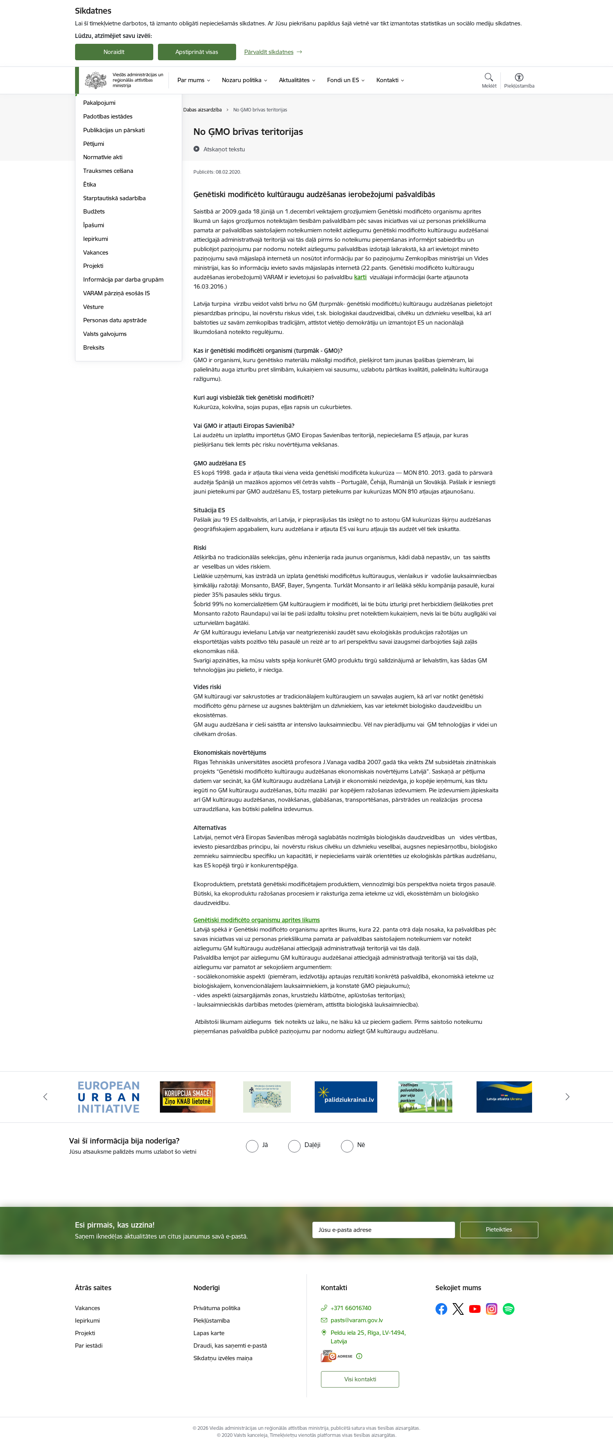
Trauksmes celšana (108, 254)
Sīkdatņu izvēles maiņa (223, 1358)
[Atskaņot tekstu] (224, 149)
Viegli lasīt (96, 145)
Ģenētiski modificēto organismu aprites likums (257, 920)
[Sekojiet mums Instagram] (492, 1308)
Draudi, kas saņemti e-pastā (230, 1345)
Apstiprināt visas (197, 52)
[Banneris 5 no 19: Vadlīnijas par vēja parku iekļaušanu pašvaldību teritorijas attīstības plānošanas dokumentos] (425, 1096)
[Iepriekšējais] (45, 1097)
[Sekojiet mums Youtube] (475, 1308)
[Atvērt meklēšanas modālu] (489, 81)
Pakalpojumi (99, 186)
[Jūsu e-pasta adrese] (383, 1230)
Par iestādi (88, 1345)
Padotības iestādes (108, 200)
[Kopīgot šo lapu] (519, 148)
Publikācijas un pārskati (114, 213)
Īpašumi (93, 308)
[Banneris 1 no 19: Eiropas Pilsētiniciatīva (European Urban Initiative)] (108, 1096)
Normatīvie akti (102, 240)
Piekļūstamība (212, 1320)
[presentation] (65, 1178)
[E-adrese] (336, 1356)
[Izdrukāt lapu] (519, 128)
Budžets (94, 295)
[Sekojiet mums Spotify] (508, 1309)
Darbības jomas (103, 173)
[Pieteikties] (499, 1230)
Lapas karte (209, 1333)
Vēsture (93, 390)
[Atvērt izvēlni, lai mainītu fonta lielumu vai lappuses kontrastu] (519, 81)
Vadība (92, 159)
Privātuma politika (217, 1308)
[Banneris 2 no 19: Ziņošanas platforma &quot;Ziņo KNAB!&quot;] (187, 1096)
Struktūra (95, 132)
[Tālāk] (568, 1097)
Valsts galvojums (105, 417)
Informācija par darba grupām (123, 363)
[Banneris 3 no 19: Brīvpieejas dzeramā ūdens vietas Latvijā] (267, 1096)
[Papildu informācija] (359, 1356)
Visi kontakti (360, 1379)
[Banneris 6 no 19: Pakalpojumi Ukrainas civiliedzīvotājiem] (504, 1096)
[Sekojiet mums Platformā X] (458, 1309)
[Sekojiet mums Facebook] (441, 1309)
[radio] (257, 1144)
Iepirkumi (95, 322)
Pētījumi (93, 227)
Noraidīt (114, 52)
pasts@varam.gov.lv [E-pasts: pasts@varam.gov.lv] (357, 1320)
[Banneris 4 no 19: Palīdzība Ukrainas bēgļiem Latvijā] (346, 1096)
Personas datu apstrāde (115, 404)
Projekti (93, 349)
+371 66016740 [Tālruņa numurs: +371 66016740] (351, 1308)
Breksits (93, 431)
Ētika (89, 268)
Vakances (95, 336)
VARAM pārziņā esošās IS (116, 377)
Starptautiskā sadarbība (114, 281)
